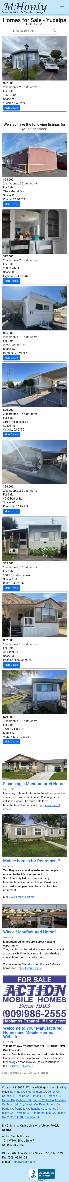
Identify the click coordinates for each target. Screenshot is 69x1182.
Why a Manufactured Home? (29, 932)
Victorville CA (15, 1117)
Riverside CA (23, 1113)
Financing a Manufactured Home (33, 783)
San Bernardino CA (43, 1113)
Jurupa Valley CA (43, 1100)
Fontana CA (38, 1096)
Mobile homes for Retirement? (31, 860)
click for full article (22, 897)
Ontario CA (31, 1104)
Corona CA (8, 1096)
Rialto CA (7, 1113)
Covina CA (23, 1096)
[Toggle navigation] (62, 7)
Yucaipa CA (32, 1117)
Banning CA (17, 1091)
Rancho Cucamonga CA (46, 1108)
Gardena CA (54, 1096)
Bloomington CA (36, 1091)
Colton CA (53, 1091)
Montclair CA (15, 1104)
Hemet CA (8, 1100)
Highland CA (24, 1100)
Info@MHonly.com (23, 1161)
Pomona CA (22, 1108)
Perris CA (8, 1108)
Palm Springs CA (49, 1104)
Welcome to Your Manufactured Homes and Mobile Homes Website (33, 1032)
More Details (12, 107)
